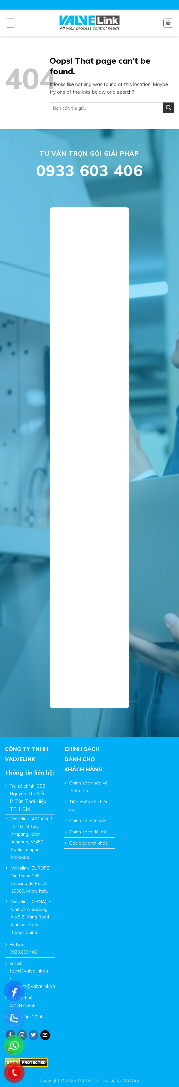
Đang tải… (89, 453)
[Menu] (10, 23)
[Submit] (168, 108)
